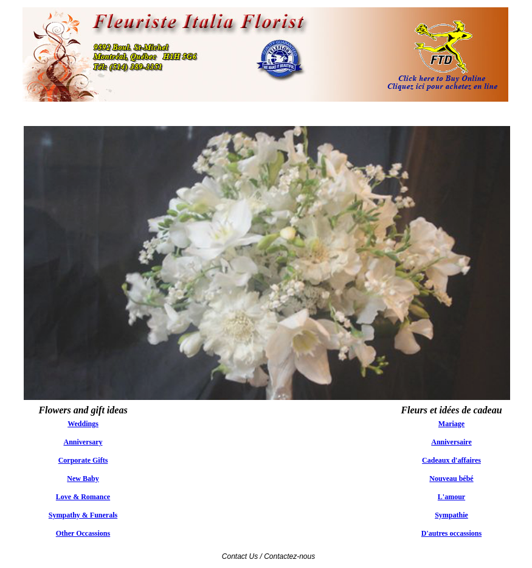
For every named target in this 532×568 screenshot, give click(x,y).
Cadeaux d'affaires (451, 460)
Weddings (82, 423)
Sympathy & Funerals (83, 515)
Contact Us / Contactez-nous (268, 556)
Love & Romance (83, 497)
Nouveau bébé (451, 478)
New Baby (82, 478)
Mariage (451, 423)
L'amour (451, 497)
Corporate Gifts (83, 460)
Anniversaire (451, 442)
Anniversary (83, 442)
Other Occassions (83, 533)
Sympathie (451, 515)
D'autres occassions (451, 533)
